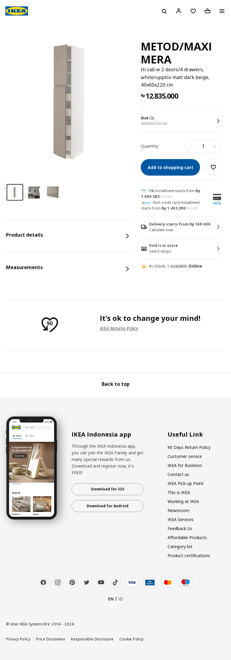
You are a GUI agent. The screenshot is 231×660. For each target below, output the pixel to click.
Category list (180, 546)
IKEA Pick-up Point (186, 483)
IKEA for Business (185, 465)
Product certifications (189, 555)
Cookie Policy (131, 639)
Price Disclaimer (50, 639)
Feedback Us (180, 528)
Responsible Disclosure (92, 639)
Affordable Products (187, 537)
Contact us (178, 474)
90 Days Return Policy (189, 447)
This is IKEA (179, 492)
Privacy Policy (18, 639)
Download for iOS (107, 489)
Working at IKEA (183, 501)
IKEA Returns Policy (119, 328)
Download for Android (107, 505)
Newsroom (178, 510)
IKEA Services (181, 519)
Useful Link (185, 434)
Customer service (185, 456)
